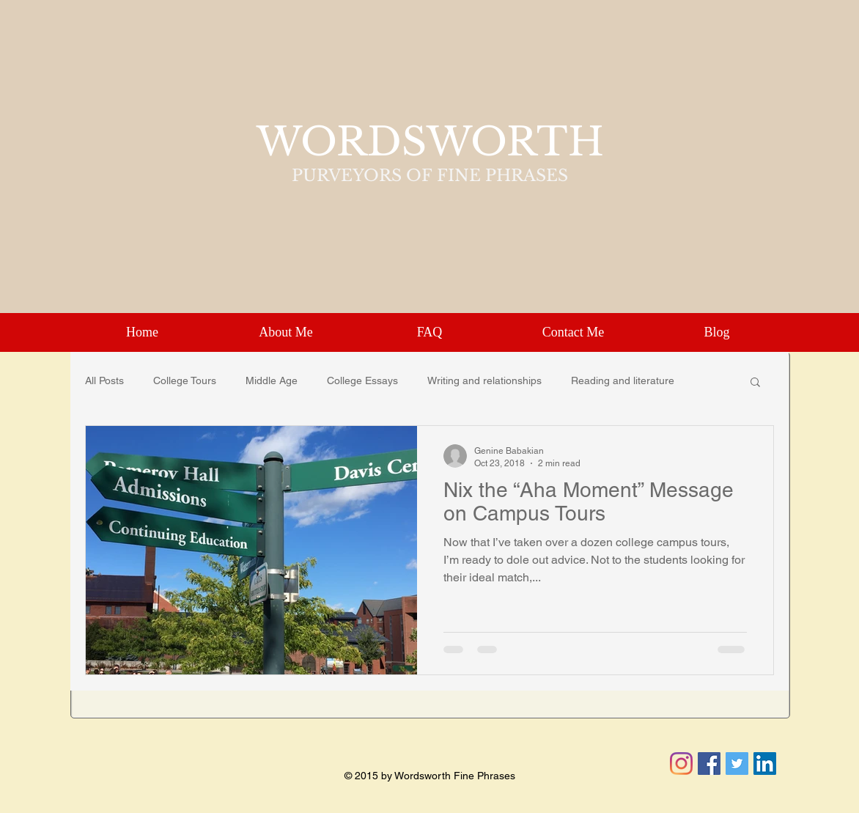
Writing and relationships (484, 380)
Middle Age (272, 380)
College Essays (362, 380)
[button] (755, 383)
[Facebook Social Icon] (709, 763)
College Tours (184, 380)
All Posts (104, 380)
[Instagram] (681, 763)
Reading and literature (622, 380)
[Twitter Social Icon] (737, 763)
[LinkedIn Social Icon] (764, 763)
